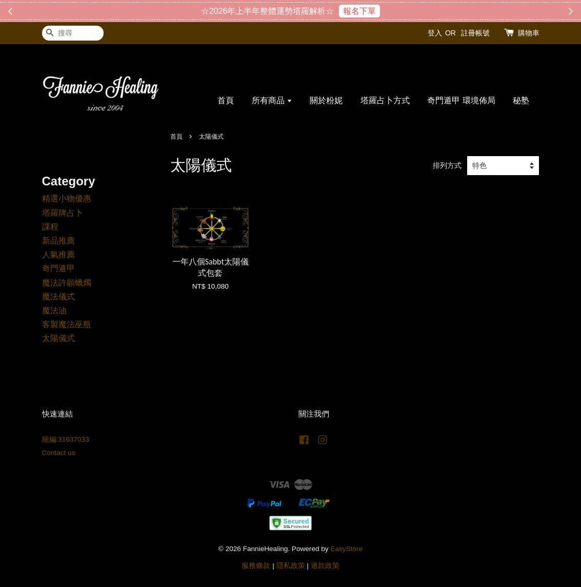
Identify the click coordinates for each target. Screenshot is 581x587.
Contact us (58, 453)
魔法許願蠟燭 (66, 282)
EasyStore (346, 549)
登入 (435, 33)
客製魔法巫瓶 (66, 324)
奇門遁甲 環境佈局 (461, 100)
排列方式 (447, 165)
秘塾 (521, 100)
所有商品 (272, 100)
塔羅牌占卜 (62, 213)
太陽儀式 (58, 338)
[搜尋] (73, 33)
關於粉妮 (326, 100)
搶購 (341, 11)
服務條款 (256, 566)
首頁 (225, 100)
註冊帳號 (475, 33)
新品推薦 (58, 240)
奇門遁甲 (58, 268)
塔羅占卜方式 (385, 100)
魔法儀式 (58, 296)
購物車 (528, 33)
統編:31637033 (65, 439)
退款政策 (325, 566)
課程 (50, 226)
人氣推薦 (58, 254)
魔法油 (54, 310)
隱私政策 (290, 566)
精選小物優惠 (66, 198)
